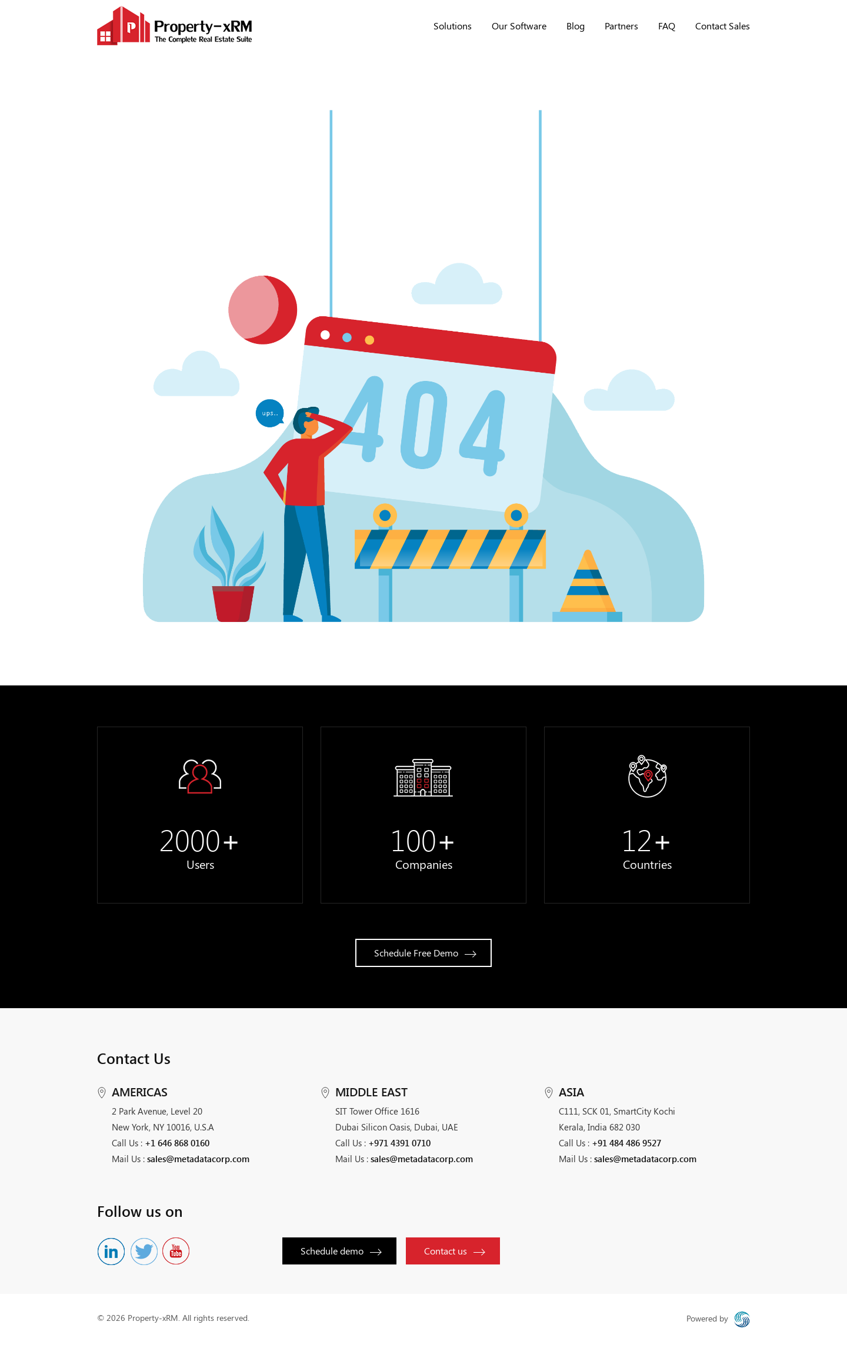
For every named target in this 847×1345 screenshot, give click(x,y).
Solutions (452, 25)
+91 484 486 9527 (626, 1143)
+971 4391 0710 (399, 1143)
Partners (621, 25)
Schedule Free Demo (425, 952)
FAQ (666, 25)
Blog (575, 25)
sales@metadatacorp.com (198, 1159)
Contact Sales (722, 25)
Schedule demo (341, 1250)
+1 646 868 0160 (177, 1143)
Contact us (455, 1250)
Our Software (519, 25)
